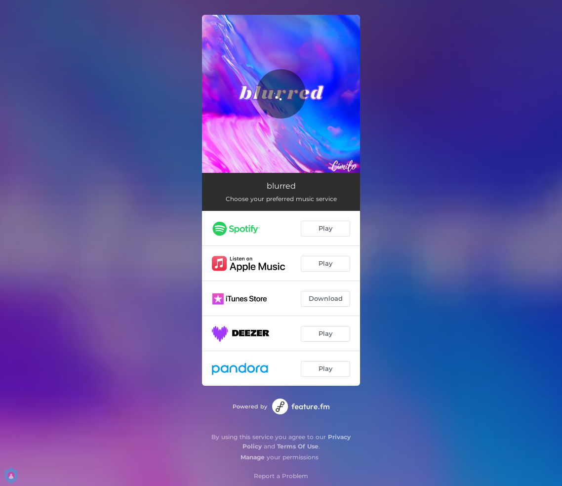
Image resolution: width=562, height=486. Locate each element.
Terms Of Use (298, 446)
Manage (253, 457)
